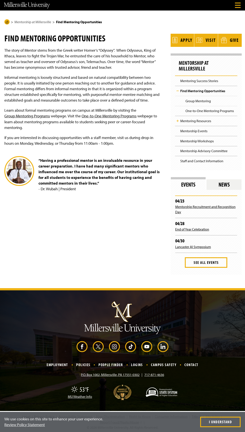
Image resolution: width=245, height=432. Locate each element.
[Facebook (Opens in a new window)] (82, 345)
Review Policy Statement (24, 424)
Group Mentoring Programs (27, 115)
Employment (57, 364)
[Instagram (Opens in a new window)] (114, 345)
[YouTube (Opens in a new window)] (146, 345)
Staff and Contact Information (201, 160)
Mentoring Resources (195, 120)
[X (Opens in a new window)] (98, 345)
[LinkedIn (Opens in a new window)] (163, 345)
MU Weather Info (80, 396)
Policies (83, 364)
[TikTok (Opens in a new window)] (130, 345)
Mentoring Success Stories (199, 80)
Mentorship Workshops (197, 140)
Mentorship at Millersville (32, 22)
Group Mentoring (198, 100)
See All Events (206, 261)
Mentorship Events (193, 130)
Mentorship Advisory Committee (204, 150)
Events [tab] (188, 183)
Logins (137, 364)
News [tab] (224, 183)
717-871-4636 (154, 374)
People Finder (110, 364)
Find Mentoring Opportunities (202, 90)
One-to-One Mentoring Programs (109, 115)
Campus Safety (163, 364)
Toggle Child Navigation (177, 90)
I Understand (220, 421)
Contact (191, 364)
